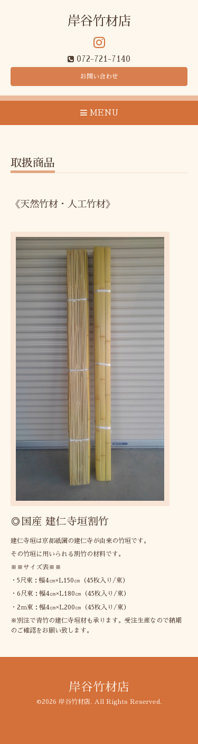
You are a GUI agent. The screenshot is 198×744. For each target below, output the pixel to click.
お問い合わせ (99, 76)
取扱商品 (33, 162)
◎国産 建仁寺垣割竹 (60, 522)
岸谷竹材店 (99, 21)
